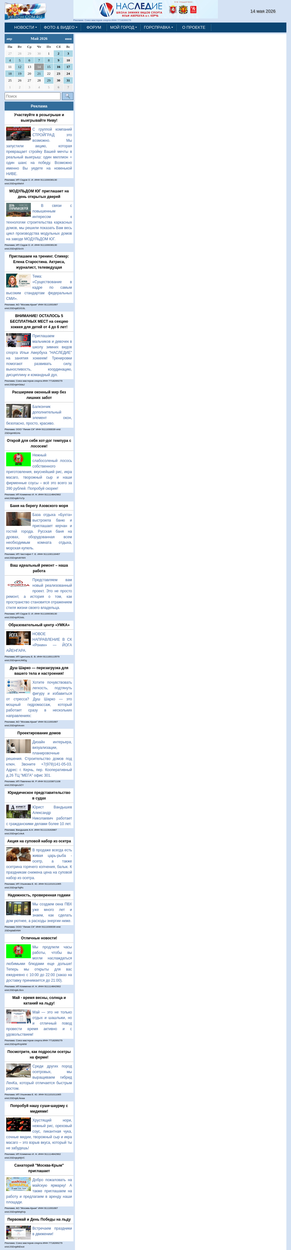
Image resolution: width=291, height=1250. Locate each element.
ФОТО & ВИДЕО (59, 27)
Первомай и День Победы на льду (39, 1219)
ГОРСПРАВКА (157, 27)
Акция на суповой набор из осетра (39, 841)
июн (68, 38)
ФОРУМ (93, 27)
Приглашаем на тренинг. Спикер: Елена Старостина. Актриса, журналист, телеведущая (39, 262)
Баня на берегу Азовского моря (39, 506)
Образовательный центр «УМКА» (39, 625)
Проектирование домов (39, 733)
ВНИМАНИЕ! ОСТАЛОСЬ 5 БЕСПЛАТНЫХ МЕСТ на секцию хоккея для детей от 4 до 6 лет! (39, 321)
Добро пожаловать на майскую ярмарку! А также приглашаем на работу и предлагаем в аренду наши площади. (39, 1191)
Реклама (39, 106)
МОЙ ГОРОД (122, 27)
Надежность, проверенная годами (39, 895)
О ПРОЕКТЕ (193, 27)
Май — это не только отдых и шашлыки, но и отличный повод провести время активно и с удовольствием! (39, 1023)
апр (9, 38)
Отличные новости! (39, 938)
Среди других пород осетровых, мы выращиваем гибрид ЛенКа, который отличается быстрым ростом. (39, 1077)
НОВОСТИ (24, 27)
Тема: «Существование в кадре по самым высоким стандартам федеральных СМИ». (39, 287)
